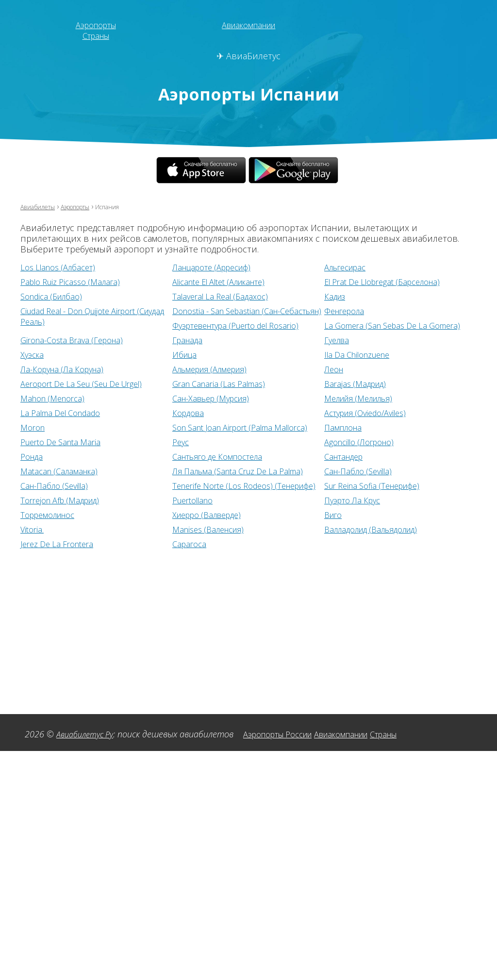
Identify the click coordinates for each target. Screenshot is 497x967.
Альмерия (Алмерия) (367, 369)
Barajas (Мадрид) (54, 398)
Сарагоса (343, 557)
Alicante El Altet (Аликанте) (226, 281)
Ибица (337, 354)
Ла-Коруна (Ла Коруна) (218, 369)
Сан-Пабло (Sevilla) (58, 492)
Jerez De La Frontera (212, 557)
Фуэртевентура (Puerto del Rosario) (396, 325)
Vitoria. (185, 543)
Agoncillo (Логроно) (60, 463)
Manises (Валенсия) (364, 543)
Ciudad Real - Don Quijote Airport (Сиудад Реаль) (86, 316)
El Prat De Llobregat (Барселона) (389, 281)
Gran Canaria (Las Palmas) (375, 383)
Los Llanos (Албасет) (61, 267)
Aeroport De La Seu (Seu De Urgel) (241, 383)
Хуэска (185, 354)
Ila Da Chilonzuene (57, 369)
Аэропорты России (290, 747)
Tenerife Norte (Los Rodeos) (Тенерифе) (379, 497)
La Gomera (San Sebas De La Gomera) (95, 340)
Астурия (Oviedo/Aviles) (67, 427)
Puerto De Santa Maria (216, 448)
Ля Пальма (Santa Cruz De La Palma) (396, 478)
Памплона (41, 448)
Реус (333, 448)
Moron (185, 427)
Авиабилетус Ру (88, 747)
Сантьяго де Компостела (376, 463)
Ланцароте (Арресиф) (217, 267)
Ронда (185, 463)
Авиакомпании (249, 25)
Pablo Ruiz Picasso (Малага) (75, 281)
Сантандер (42, 478)
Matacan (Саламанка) (214, 478)
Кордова (342, 412)
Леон (31, 383)
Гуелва (34, 354)
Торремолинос (203, 528)
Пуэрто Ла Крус (52, 528)
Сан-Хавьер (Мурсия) (368, 398)
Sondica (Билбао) (54, 296)
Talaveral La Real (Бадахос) (224, 296)
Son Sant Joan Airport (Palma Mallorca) (381, 432)
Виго (30, 543)
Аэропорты (96, 25)
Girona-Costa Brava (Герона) (228, 340)
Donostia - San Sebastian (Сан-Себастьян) (233, 316)
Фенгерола (347, 311)
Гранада (340, 340)
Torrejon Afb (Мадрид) (216, 513)
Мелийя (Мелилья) (60, 412)
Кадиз (336, 296)
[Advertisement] (248, 637)
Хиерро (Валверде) (363, 528)
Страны (96, 35)
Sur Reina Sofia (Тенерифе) (74, 513)
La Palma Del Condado (217, 412)
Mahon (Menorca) (207, 398)
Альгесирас (348, 267)
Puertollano (347, 513)
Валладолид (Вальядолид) (73, 557)
